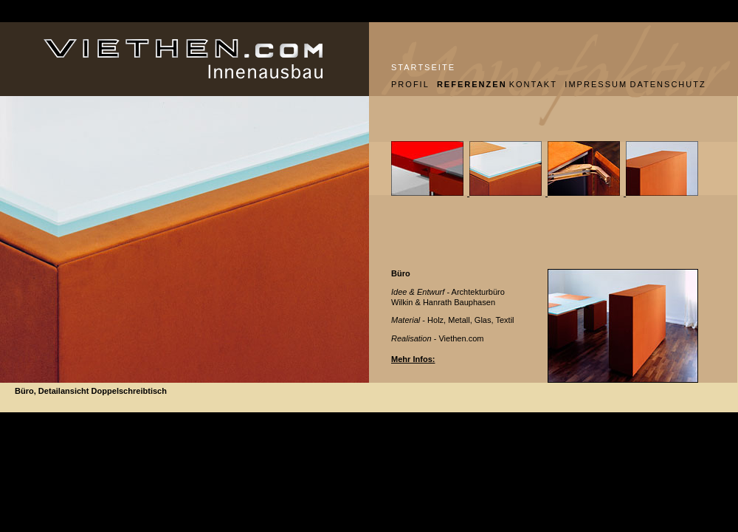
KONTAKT (531, 84)
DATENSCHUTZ (668, 84)
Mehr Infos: (413, 359)
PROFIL (408, 84)
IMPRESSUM (591, 84)
